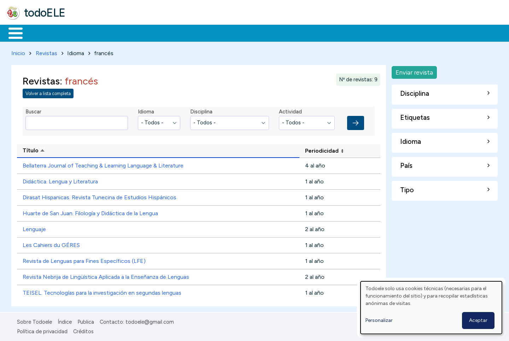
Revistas (46, 51)
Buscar (290, 32)
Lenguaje (34, 228)
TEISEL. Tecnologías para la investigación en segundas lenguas (102, 291)
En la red (167, 32)
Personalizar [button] (379, 320)
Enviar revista (414, 71)
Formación (85, 32)
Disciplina (201, 110)
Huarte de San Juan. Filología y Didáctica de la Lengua (90, 212)
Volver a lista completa (48, 92)
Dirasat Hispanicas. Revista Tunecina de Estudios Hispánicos (99, 196)
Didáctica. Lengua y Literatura (60, 180)
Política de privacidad (42, 330)
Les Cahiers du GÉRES (51, 244)
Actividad (290, 110)
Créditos (83, 330)
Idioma (146, 110)
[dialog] (431, 307)
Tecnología (211, 32)
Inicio (12, 32)
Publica (85, 321)
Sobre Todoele (34, 321)
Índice (65, 321)
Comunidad (258, 32)
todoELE (44, 12)
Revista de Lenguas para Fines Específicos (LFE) (84, 260)
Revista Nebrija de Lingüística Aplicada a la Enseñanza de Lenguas (106, 275)
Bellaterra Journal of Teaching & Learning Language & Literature (103, 164)
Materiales (39, 32)
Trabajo (127, 32)
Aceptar (478, 320)
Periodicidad (322, 149)
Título (61, 150)
